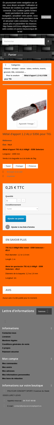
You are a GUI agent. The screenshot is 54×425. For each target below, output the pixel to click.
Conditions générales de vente (15, 344)
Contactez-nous (9, 333)
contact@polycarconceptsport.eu (28, 406)
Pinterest (32, 166)
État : (5, 145)
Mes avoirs (7, 367)
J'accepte (46, 17)
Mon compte (10, 358)
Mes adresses (8, 371)
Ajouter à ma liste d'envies (23, 227)
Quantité (9, 196)
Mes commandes (9, 363)
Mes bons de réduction (12, 378)
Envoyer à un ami (14, 172)
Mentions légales (9, 340)
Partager (19, 166)
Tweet (7, 166)
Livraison (6, 337)
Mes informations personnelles (16, 375)
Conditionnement (13, 205)
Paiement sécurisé (10, 352)
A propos (6, 348)
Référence (7, 140)
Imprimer (11, 176)
